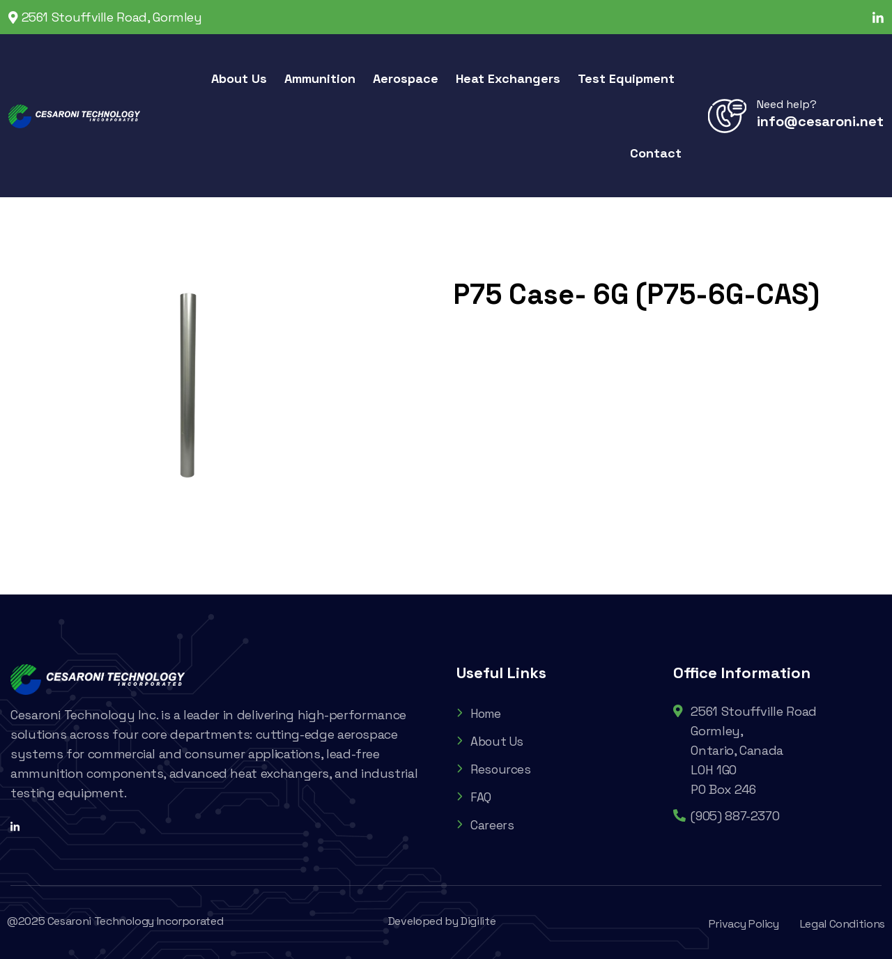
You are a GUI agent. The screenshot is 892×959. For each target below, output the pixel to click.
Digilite (478, 921)
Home (480, 713)
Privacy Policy (744, 923)
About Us (490, 741)
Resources (494, 769)
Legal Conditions (842, 923)
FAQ (473, 797)
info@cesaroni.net (820, 121)
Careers (485, 825)
